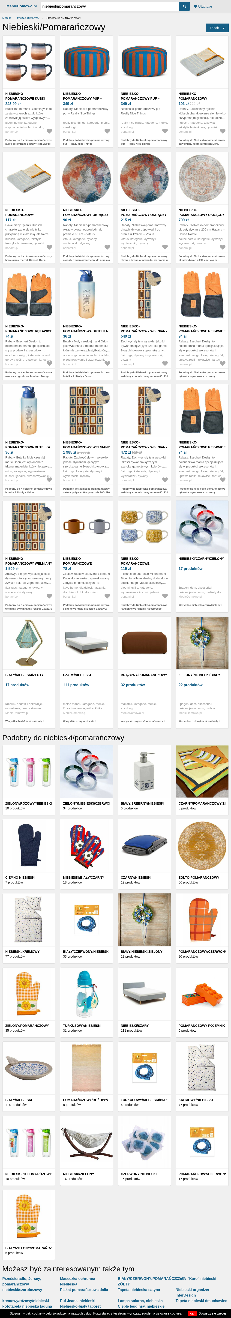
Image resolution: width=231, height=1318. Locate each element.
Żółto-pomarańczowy (199, 877)
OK (192, 1313)
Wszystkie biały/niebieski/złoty (23, 721)
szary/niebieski (77, 675)
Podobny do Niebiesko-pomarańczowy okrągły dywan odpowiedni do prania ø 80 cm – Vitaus (86, 260)
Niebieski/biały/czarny (83, 877)
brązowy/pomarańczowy (144, 675)
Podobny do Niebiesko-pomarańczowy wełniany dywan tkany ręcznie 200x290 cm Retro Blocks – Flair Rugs (86, 492)
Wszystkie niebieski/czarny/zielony (200, 605)
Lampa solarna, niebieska (140, 1301)
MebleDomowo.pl (21, 6)
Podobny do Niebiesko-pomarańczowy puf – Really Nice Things (86, 142)
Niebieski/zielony (78, 1174)
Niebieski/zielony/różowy (28, 1174)
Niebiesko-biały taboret (80, 1306)
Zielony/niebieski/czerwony (88, 803)
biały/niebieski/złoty (24, 675)
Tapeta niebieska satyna (139, 1290)
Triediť (214, 28)
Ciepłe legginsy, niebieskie (141, 1306)
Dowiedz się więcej (212, 1313)
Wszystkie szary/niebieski (78, 721)
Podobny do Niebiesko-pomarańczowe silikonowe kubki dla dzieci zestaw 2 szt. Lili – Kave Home (86, 609)
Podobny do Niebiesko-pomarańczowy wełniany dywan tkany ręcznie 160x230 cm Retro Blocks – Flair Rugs (28, 609)
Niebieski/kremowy (22, 951)
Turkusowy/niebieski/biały (145, 1100)
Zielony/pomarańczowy (27, 1025)
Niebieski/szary (135, 1025)
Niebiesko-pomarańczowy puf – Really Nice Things (82, 98)
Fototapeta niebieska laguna (27, 1306)
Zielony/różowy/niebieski (28, 803)
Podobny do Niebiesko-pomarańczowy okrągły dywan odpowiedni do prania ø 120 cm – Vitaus (144, 260)
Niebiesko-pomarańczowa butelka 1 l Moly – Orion (85, 331)
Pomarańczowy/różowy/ (85, 1100)
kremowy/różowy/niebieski (25, 1301)
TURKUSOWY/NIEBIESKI (82, 1025)
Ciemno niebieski (20, 877)
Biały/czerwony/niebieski (86, 951)
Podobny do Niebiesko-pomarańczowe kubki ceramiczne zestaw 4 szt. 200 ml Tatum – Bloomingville (28, 144)
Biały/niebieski (18, 1100)
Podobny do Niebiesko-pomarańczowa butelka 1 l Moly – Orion (86, 374)
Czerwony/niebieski (139, 1174)
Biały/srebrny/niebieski (142, 803)
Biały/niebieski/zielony (141, 951)
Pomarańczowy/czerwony (203, 951)
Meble (6, 18)
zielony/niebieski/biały (199, 675)
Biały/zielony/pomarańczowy (32, 1248)
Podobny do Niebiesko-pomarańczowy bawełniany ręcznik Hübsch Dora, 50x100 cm (202, 144)
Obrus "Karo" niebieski (196, 1279)
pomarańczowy (28, 18)
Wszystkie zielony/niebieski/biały (198, 721)
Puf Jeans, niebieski (77, 1301)
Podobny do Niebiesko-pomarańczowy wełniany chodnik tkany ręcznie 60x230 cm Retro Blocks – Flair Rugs (144, 376)
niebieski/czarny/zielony (201, 558)
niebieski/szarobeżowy (22, 1290)
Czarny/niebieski (136, 877)
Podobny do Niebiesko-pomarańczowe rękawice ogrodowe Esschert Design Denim (28, 376)
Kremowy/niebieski (196, 1100)
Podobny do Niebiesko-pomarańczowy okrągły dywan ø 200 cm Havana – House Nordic (202, 260)
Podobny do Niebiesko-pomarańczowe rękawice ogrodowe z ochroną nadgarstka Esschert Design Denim (202, 376)
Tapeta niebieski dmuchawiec (201, 1301)
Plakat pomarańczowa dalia (84, 1290)
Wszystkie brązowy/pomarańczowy (142, 721)
